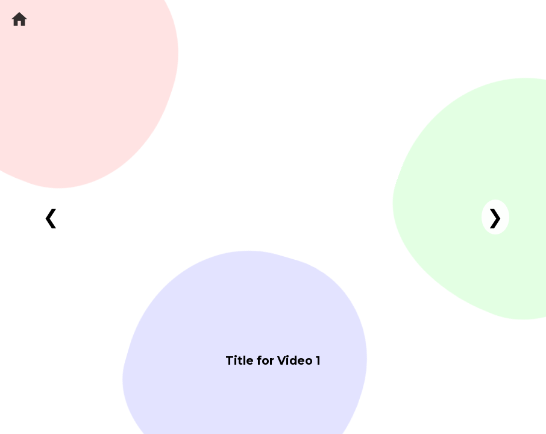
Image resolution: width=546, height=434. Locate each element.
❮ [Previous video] (51, 217)
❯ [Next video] (495, 217)
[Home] (19, 19)
